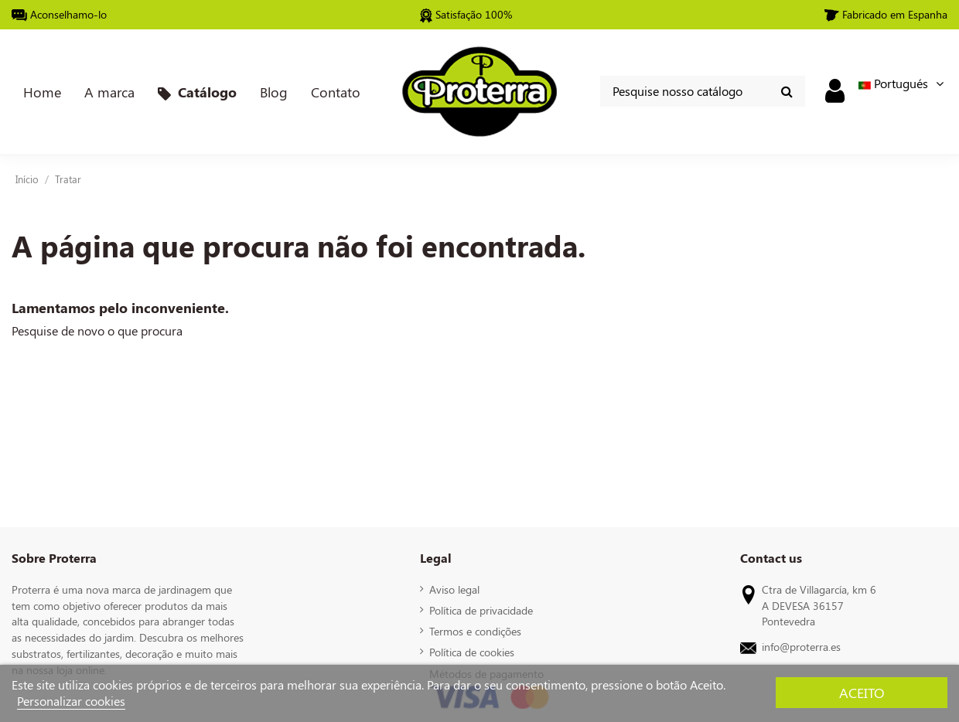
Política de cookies (471, 651)
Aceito (862, 692)
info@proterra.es (801, 646)
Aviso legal (454, 589)
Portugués (902, 83)
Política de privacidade (481, 610)
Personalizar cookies (71, 701)
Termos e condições (475, 631)
